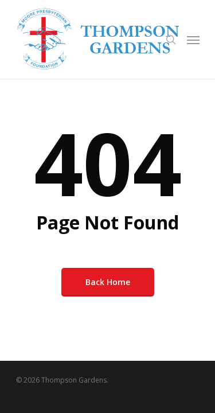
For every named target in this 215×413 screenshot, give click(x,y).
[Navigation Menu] (193, 39)
